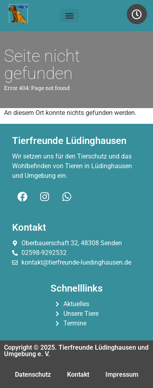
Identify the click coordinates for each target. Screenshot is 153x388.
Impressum (121, 374)
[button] (69, 15)
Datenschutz (33, 374)
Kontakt (78, 374)
